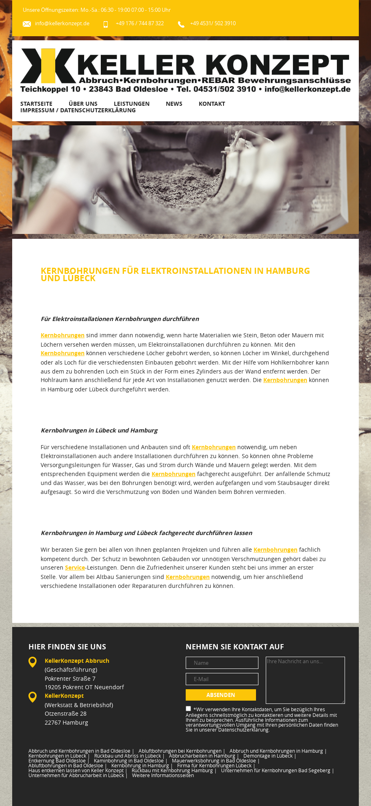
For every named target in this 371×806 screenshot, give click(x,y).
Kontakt (212, 103)
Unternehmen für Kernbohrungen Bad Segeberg (277, 770)
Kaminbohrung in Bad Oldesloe (131, 760)
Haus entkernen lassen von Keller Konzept (78, 770)
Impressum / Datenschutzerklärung (78, 110)
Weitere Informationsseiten (163, 775)
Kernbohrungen (63, 335)
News (174, 103)
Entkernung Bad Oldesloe (59, 760)
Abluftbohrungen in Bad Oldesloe (67, 765)
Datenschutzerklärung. (244, 729)
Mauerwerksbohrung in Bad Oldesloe (216, 760)
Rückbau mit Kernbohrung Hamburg (174, 770)
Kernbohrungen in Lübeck (59, 755)
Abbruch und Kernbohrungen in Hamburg (278, 750)
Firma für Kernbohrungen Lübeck (216, 765)
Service (75, 568)
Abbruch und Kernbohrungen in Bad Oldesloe (81, 750)
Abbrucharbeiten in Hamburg (204, 755)
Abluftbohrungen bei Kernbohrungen (182, 750)
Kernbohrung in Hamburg (142, 765)
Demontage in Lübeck (270, 755)
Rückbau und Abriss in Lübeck (129, 755)
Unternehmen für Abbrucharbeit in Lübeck (78, 775)
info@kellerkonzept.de (62, 23)
